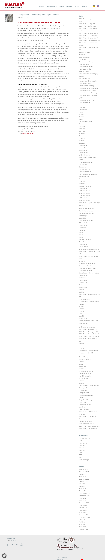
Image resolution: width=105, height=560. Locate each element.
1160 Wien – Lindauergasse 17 (89, 428)
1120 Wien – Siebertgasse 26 (88, 33)
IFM (80, 440)
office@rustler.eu (14, 540)
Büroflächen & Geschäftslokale (89, 301)
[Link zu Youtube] (21, 545)
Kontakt (81, 114)
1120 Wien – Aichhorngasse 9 (88, 26)
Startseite (82, 133)
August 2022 (83, 510)
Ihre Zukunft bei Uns (85, 171)
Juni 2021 (82, 519)
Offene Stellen (83, 223)
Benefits (81, 343)
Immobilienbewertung (86, 395)
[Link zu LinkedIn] (12, 545)
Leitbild (81, 316)
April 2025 (82, 476)
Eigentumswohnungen (86, 208)
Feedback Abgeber (85, 69)
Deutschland (83, 164)
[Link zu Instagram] (17, 545)
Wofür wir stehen (84, 155)
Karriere (81, 112)
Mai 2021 (82, 522)
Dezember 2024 (84, 479)
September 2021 (84, 517)
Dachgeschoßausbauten (87, 266)
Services (82, 124)
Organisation (83, 275)
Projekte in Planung (85, 400)
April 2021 (82, 524)
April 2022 (82, 512)
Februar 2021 (83, 529)
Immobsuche (83, 105)
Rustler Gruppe (84, 460)
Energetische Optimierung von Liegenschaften (38, 15)
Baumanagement (84, 57)
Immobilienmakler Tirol (86, 100)
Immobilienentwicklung (86, 86)
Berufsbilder (83, 390)
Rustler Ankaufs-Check (86, 424)
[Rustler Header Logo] (14, 5)
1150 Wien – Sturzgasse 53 (88, 35)
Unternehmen (83, 145)
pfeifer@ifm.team (27, 133)
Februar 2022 (83, 515)
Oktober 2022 (83, 507)
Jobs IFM (82, 448)
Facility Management (86, 66)
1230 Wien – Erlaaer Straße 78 (89, 334)
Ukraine (81, 381)
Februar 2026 (83, 469)
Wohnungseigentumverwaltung (89, 249)
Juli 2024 (82, 484)
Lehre (81, 313)
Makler (81, 117)
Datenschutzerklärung (86, 62)
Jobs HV (82, 445)
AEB (58, 557)
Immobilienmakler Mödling (87, 90)
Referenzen (83, 225)
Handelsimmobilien (85, 376)
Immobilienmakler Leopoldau (88, 88)
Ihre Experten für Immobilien (88, 81)
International (83, 109)
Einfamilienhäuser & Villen (87, 268)
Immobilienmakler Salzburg (88, 93)
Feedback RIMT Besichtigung (88, 74)
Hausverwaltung (84, 78)
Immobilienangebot (85, 83)
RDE (80, 455)
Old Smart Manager (85, 121)
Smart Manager (84, 357)
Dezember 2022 (84, 503)
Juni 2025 (82, 474)
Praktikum (82, 278)
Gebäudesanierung (85, 373)
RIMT (81, 457)
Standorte (82, 181)
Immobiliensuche (84, 102)
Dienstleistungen (84, 64)
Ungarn (81, 361)
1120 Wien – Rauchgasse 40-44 (89, 426)
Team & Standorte (85, 186)
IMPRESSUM (64, 557)
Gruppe (81, 76)
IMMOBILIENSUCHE (62, 556)
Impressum (82, 107)
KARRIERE (76, 556)
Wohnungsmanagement (87, 327)
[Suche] (90, 7)
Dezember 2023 (84, 493)
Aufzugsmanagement (86, 162)
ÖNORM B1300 (84, 409)
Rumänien (82, 227)
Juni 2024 (82, 486)
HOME (70, 556)
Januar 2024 (83, 491)
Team (81, 232)
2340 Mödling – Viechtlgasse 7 (89, 385)
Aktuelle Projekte (84, 52)
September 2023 (84, 496)
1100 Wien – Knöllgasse (87, 24)
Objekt (81, 119)
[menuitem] (41, 5)
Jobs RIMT (82, 450)
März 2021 (82, 527)
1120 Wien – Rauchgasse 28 (88, 332)
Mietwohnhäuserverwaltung (88, 174)
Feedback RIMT (84, 71)
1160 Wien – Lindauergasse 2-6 (89, 40)
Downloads (82, 402)
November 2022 (84, 505)
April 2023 (82, 498)
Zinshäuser (82, 366)
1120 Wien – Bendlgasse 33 (88, 329)
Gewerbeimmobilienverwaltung (89, 273)
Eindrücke (82, 369)
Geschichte (82, 218)
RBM (80, 452)
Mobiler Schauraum (85, 421)
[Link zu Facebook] (7, 545)
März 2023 (82, 500)
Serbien (81, 289)
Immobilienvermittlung (86, 220)
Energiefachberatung (86, 371)
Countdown (83, 59)
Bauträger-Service (85, 388)
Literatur (81, 397)
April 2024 (82, 488)
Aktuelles (82, 54)
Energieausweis (84, 392)
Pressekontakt (83, 378)
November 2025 (84, 472)
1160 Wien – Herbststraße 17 (88, 38)
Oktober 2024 (83, 481)
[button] (4, 556)
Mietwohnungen (84, 176)
